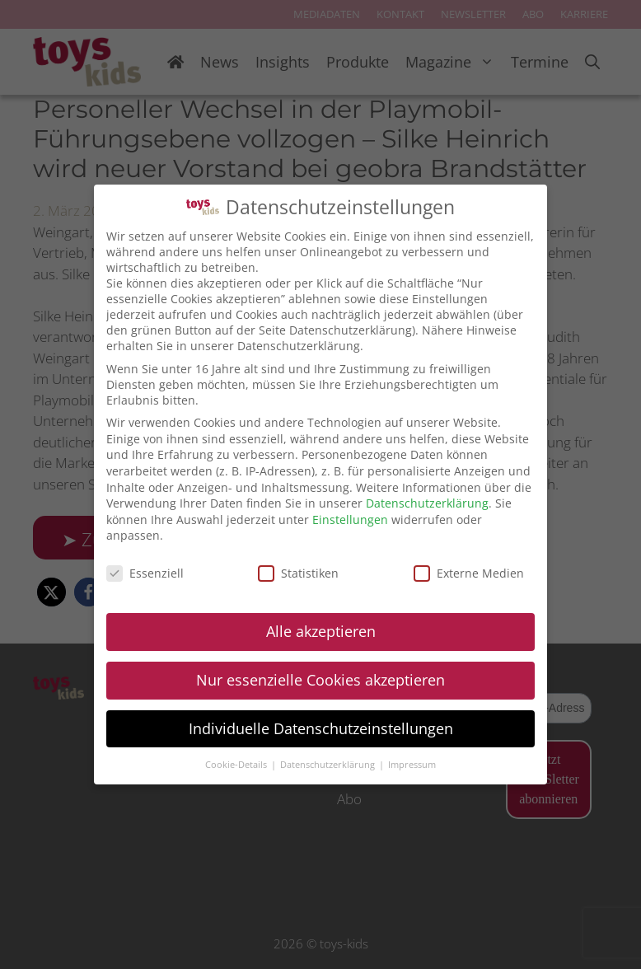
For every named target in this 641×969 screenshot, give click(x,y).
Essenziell (145, 573)
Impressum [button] (412, 764)
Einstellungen (350, 519)
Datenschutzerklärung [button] (328, 764)
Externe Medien (469, 573)
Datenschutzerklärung (427, 503)
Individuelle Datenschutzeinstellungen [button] (321, 728)
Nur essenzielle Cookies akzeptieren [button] (320, 680)
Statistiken (298, 573)
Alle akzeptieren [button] (321, 631)
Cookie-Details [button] (237, 764)
